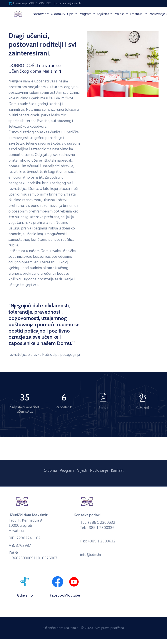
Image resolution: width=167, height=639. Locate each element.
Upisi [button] (70, 14)
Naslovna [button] (39, 14)
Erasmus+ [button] (137, 14)
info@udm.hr (91, 554)
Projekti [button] (119, 14)
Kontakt (117, 470)
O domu (50, 470)
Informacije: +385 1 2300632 (29, 3)
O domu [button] (57, 14)
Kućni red (142, 408)
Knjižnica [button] (103, 14)
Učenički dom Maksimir (60, 628)
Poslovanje (99, 470)
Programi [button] (85, 14)
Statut (103, 408)
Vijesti (82, 470)
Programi (67, 470)
